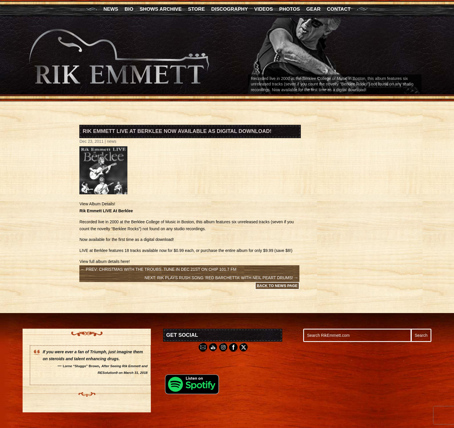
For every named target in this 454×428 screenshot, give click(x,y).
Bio (129, 9)
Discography (229, 9)
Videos (263, 9)
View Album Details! (97, 204)
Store (196, 9)
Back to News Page (277, 285)
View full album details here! (104, 261)
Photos (289, 9)
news (111, 141)
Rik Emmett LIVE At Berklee (106, 210)
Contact (339, 9)
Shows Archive (161, 9)
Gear (313, 9)
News (110, 9)
